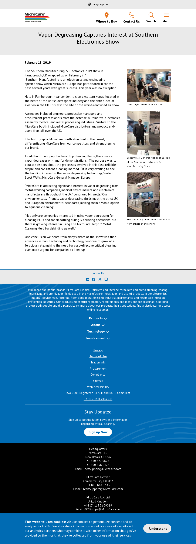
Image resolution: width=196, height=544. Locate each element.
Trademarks (98, 362)
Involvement (96, 338)
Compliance (98, 374)
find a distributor (147, 305)
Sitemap (98, 381)
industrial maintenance (119, 298)
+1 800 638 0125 (98, 465)
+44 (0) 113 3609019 (98, 505)
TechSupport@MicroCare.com (102, 469)
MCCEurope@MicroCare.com (102, 509)
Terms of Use (98, 356)
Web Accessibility (98, 387)
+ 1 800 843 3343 (98, 485)
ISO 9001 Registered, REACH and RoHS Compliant (98, 393)
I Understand (157, 528)
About (96, 325)
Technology (96, 331)
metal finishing (94, 298)
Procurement (98, 368)
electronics (159, 294)
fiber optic (77, 298)
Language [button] (96, 4)
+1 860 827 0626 (98, 461)
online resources (97, 309)
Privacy (98, 350)
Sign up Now (98, 432)
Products (96, 318)
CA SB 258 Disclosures (98, 399)
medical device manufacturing (50, 298)
